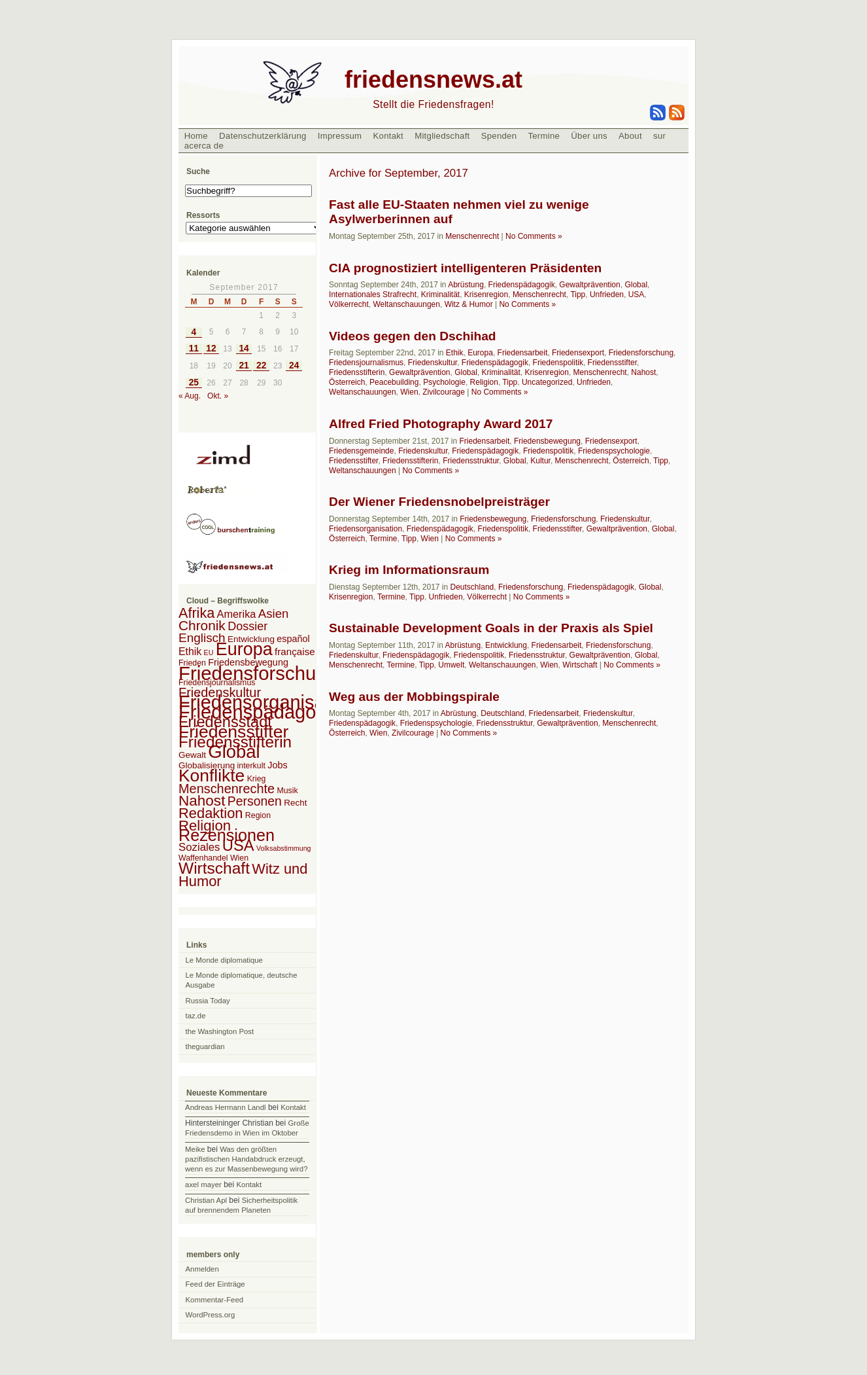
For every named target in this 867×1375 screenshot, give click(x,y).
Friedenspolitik (558, 362)
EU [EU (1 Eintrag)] (209, 652)
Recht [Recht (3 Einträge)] (295, 803)
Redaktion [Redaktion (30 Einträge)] (210, 813)
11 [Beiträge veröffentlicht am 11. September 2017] (194, 348)
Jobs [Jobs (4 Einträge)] (277, 765)
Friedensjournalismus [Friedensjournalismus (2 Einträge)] (216, 682)
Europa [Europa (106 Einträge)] (244, 649)
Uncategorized (547, 382)
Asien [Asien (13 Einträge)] (273, 613)
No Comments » (533, 236)
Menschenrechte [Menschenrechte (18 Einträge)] (226, 788)
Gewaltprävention (589, 284)
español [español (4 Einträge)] (293, 639)
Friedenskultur (432, 362)
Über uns (589, 136)
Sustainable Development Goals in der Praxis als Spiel (491, 628)
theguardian (205, 1046)
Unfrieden (607, 294)
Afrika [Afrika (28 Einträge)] (196, 613)
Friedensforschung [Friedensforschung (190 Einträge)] (257, 673)
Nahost (643, 372)
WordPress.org (210, 1315)
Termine (544, 136)
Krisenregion (486, 294)
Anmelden (202, 1269)
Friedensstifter (612, 362)
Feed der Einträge (215, 1284)
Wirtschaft (579, 665)
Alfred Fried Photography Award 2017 (440, 424)
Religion (484, 382)
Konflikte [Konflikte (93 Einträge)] (211, 775)
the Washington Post (220, 1031)
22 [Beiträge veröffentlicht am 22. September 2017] (261, 365)
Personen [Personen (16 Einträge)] (255, 801)
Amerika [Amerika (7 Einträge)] (236, 614)
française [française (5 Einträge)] (295, 651)
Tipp (577, 294)
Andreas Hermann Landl (225, 1107)
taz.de (196, 1016)
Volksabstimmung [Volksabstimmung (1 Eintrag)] (283, 848)
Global (635, 284)
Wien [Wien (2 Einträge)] (239, 858)
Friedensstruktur (471, 460)
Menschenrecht (472, 236)
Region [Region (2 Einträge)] (258, 815)
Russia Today (208, 1001)
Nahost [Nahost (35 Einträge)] (201, 801)
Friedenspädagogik (521, 284)
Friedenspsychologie (614, 450)
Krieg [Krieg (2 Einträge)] (256, 778)
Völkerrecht (349, 304)
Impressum (340, 136)
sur (659, 136)
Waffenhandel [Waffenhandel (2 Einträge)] (203, 858)
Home (196, 136)
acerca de (204, 146)
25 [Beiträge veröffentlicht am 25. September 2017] (194, 382)
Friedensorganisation (365, 528)
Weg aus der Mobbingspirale (414, 697)
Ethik (455, 352)
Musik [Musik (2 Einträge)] (287, 790)
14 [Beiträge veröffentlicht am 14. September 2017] (243, 348)
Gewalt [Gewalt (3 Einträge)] (192, 755)
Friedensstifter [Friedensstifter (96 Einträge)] (233, 731)
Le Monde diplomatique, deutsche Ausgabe (242, 980)
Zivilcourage (443, 392)
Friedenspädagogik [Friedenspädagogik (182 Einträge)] (259, 712)
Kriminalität (440, 294)
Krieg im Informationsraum (409, 570)
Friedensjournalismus (366, 362)
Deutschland (472, 587)
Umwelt (451, 665)
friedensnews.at (433, 79)
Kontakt (388, 136)
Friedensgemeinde (361, 450)
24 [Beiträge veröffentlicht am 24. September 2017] (294, 365)
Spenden (499, 136)
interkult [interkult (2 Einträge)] (251, 765)
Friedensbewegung (547, 441)
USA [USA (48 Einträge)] (238, 845)
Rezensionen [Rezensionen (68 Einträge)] (226, 835)
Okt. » (217, 396)
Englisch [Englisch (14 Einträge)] (202, 638)
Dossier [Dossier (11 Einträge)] (247, 626)
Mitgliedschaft (442, 136)
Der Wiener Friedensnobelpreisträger (439, 502)
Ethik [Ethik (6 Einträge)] (189, 651)
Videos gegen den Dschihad (412, 336)
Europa (480, 352)
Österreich (347, 382)
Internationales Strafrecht (372, 294)
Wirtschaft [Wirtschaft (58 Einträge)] (214, 868)
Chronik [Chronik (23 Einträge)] (202, 625)
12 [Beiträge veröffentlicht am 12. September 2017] (211, 348)
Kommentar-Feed (215, 1300)
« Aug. (189, 396)
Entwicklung (506, 645)
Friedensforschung (641, 352)
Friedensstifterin (356, 372)
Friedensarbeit (523, 352)
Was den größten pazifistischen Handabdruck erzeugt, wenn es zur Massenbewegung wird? (246, 1159)
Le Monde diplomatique (224, 960)
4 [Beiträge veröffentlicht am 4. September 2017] (194, 332)
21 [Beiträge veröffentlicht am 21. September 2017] (243, 365)
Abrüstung (466, 284)
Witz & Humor (469, 304)
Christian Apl (206, 1200)
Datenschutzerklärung (263, 136)
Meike (195, 1149)
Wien (409, 392)
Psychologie (444, 382)
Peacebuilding (393, 382)
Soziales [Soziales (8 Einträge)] (199, 847)
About (630, 136)
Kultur (540, 460)
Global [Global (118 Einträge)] (234, 751)
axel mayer (203, 1184)
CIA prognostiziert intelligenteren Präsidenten (465, 268)
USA (636, 294)
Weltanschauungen (406, 304)
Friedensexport (578, 352)
